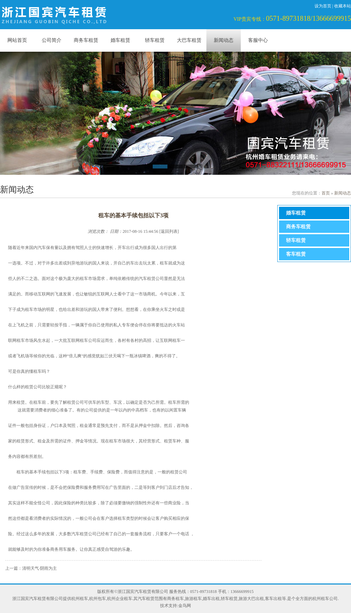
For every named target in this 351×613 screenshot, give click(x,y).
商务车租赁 (86, 40)
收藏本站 (342, 6)
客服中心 (258, 40)
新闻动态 (223, 40)
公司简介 (51, 40)
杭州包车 (97, 598)
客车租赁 (296, 254)
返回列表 (169, 231)
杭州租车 (79, 598)
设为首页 (322, 6)
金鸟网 (184, 605)
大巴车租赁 (189, 40)
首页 (326, 193)
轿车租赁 (155, 40)
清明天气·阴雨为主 (39, 568)
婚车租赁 (120, 40)
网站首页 (17, 40)
